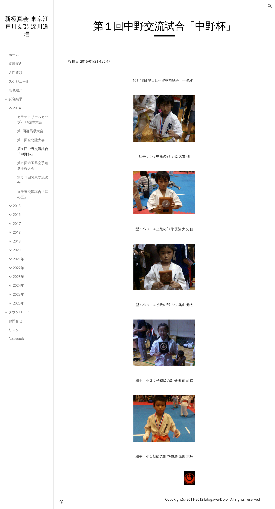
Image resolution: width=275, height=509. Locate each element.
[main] (164, 28)
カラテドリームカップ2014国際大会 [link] (32, 119)
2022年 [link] (18, 267)
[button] (270, 6)
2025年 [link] (18, 294)
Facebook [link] (16, 338)
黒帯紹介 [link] (15, 90)
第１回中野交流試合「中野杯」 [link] (32, 151)
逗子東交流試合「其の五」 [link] (32, 194)
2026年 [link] (18, 303)
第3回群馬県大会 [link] (30, 131)
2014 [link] (17, 108)
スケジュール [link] (19, 81)
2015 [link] (17, 205)
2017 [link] (17, 223)
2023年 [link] (18, 276)
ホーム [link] (14, 54)
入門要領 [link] (15, 72)
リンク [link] (14, 329)
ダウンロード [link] (19, 312)
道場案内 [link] (15, 63)
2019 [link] (17, 241)
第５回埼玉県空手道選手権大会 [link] (32, 166)
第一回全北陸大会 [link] (31, 140)
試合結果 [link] (15, 99)
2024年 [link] (18, 285)
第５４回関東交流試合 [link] (32, 180)
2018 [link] (17, 232)
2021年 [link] (18, 259)
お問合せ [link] (15, 321)
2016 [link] (17, 214)
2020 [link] (17, 250)
